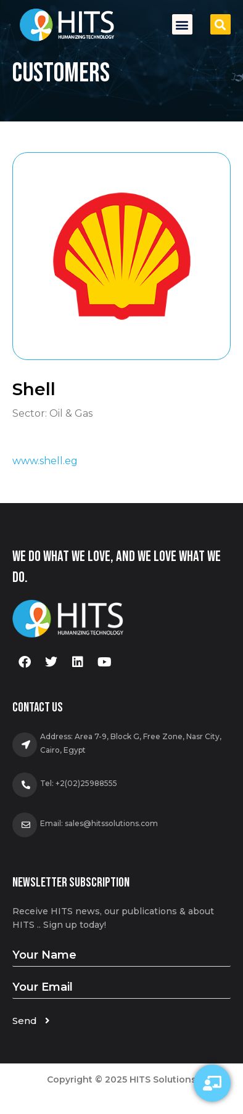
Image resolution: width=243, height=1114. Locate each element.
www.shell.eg (45, 461)
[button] (182, 24)
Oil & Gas (71, 413)
